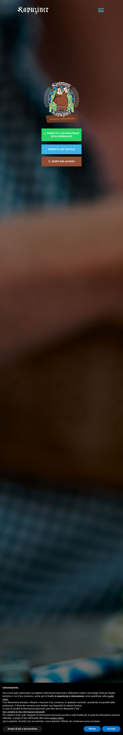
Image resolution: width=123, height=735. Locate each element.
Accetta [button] (111, 728)
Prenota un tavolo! (61, 149)
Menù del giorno (61, 161)
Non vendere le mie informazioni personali (23, 712)
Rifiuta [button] (92, 728)
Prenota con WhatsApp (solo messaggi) (61, 135)
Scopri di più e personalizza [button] (22, 728)
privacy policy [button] (56, 718)
